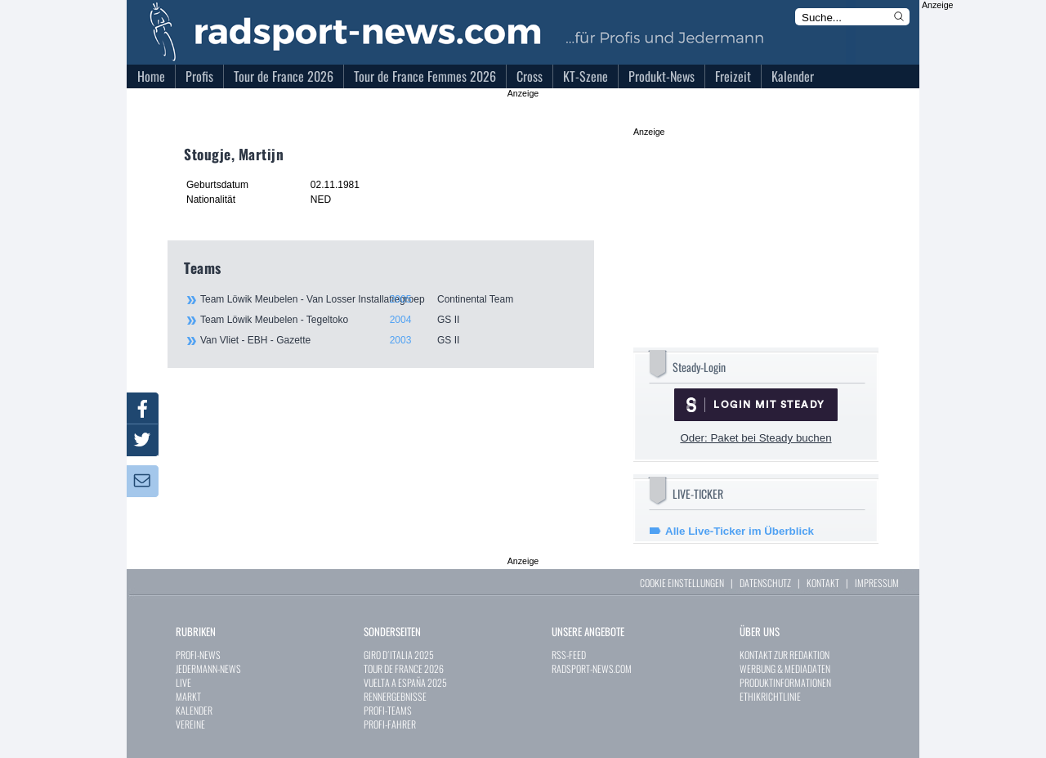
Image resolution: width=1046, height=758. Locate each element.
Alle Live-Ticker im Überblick (739, 531)
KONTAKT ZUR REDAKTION (784, 655)
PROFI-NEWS (198, 655)
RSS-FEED (569, 655)
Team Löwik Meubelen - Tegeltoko (388, 319)
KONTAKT (823, 583)
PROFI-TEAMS (388, 710)
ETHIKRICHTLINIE (770, 696)
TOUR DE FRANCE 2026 (404, 668)
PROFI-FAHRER (390, 724)
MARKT (188, 696)
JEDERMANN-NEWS (208, 668)
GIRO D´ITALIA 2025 (399, 655)
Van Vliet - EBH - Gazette (388, 340)
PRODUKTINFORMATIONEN (785, 682)
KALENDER (194, 710)
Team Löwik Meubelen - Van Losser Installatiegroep (388, 299)
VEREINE (190, 724)
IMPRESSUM (877, 583)
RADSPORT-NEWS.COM (592, 668)
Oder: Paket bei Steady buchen (755, 438)
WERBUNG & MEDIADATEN (785, 668)
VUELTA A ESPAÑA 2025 (405, 682)
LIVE (183, 682)
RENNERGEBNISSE (395, 696)
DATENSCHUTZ (765, 583)
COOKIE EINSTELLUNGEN (682, 583)
